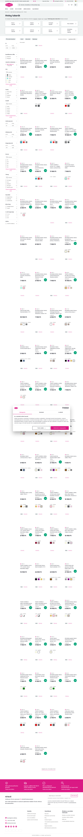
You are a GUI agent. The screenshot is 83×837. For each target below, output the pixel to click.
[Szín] (11, 69)
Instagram (8, 826)
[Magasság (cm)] (11, 143)
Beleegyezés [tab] (22, 412)
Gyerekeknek (35, 9)
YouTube (11, 826)
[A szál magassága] (11, 212)
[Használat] (11, 194)
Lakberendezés (26, 9)
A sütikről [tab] (60, 412)
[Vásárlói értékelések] (11, 62)
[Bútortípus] (11, 204)
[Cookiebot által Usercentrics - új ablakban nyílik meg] (63, 408)
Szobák (11, 9)
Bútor (6, 9)
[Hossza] (11, 154)
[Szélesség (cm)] (11, 121)
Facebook (6, 826)
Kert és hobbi (18, 9)
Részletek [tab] (41, 412)
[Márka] (11, 221)
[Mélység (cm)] (11, 132)
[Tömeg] (11, 174)
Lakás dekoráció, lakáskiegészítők (16, 11)
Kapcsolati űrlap (46, 1)
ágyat (46, 18)
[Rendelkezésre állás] (11, 54)
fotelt (39, 18)
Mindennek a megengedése (60, 428)
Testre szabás (41, 428)
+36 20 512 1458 (69, 1)
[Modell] (11, 100)
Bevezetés (7, 11)
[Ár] (11, 43)
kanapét (35, 18)
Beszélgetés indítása (58, 1)
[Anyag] (11, 89)
